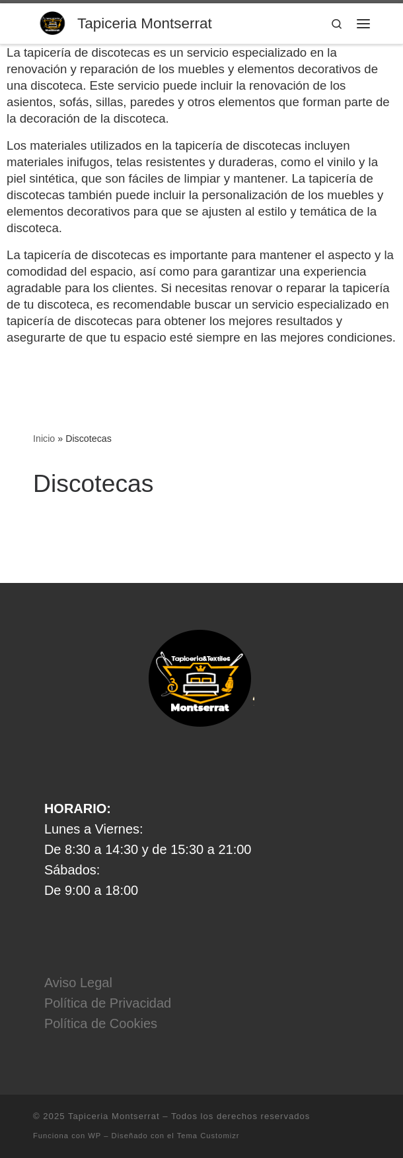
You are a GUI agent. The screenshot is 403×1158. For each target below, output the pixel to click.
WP (94, 1136)
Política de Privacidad (107, 1003)
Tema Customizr (208, 1136)
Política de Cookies (100, 1023)
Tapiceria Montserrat (114, 1116)
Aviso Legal (78, 982)
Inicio (44, 438)
